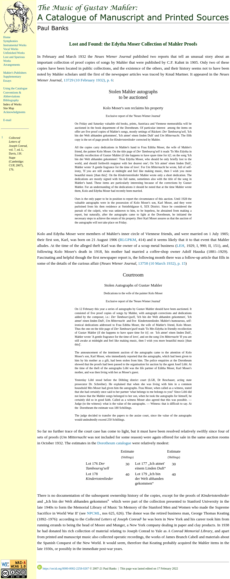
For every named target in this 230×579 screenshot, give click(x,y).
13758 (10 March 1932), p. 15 (161, 263)
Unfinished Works (14, 52)
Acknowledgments (14, 112)
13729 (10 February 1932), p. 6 (88, 80)
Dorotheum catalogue (114, 443)
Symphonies (10, 41)
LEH (180, 245)
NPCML (93, 513)
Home (6, 37)
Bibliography (11, 100)
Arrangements (11, 64)
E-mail (7, 120)
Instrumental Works (15, 45)
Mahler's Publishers (15, 72)
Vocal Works (10, 49)
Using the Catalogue (15, 88)
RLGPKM (128, 239)
